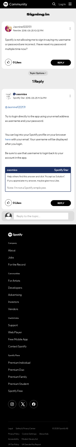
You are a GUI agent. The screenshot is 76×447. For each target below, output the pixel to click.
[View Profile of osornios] (21, 94)
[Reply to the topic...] (41, 216)
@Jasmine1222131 (15, 107)
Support (13, 325)
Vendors (13, 309)
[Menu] (70, 4)
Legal (10, 428)
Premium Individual (19, 362)
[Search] (54, 4)
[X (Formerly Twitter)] (23, 404)
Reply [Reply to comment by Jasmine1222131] (60, 62)
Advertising (15, 295)
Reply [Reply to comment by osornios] (60, 203)
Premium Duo (16, 370)
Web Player (15, 332)
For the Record (16, 264)
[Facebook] (34, 404)
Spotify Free (15, 391)
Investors (13, 302)
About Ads (44, 434)
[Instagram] (12, 404)
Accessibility (13, 439)
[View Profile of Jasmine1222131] (22, 27)
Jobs (11, 257)
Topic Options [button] (37, 73)
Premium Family (17, 377)
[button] (70, 28)
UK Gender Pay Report (31, 444)
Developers (15, 288)
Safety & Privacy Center (25, 428)
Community (15, 4)
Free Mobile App (18, 339)
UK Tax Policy (13, 444)
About (12, 250)
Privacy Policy (13, 434)
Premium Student (18, 384)
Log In (62, 4)
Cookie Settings (29, 434)
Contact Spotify (17, 346)
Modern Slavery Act (30, 439)
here (8, 139)
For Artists (14, 280)
